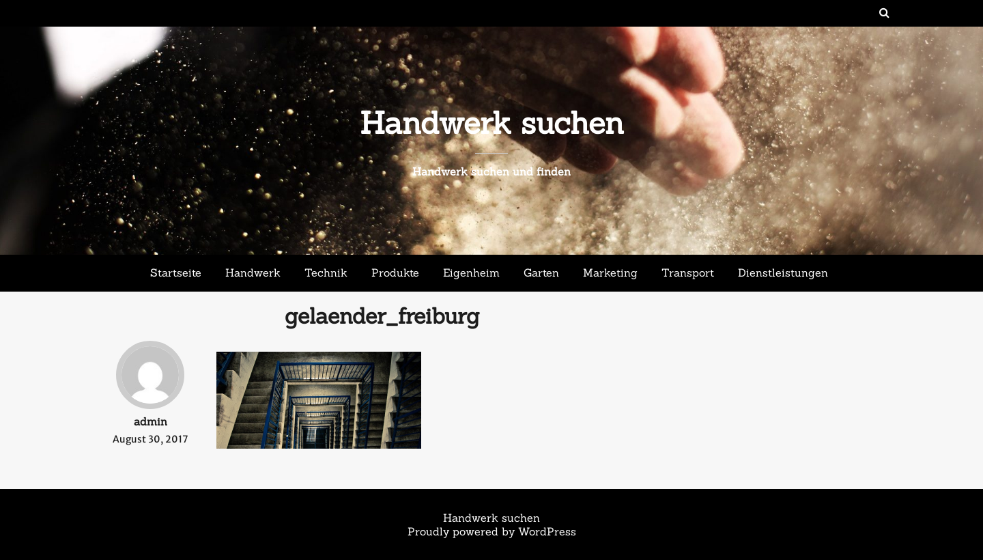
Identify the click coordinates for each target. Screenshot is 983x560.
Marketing (610, 272)
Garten (541, 272)
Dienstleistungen (783, 272)
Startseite (175, 272)
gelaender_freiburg (382, 316)
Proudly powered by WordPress (492, 531)
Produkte (395, 272)
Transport (687, 272)
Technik (325, 272)
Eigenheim (471, 272)
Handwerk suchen (492, 122)
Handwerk (253, 272)
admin (150, 421)
